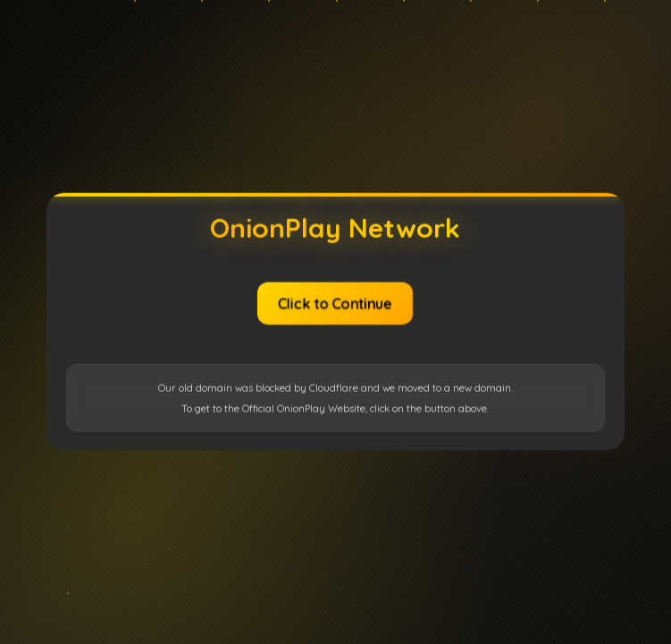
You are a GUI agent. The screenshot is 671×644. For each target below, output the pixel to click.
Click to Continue (335, 303)
